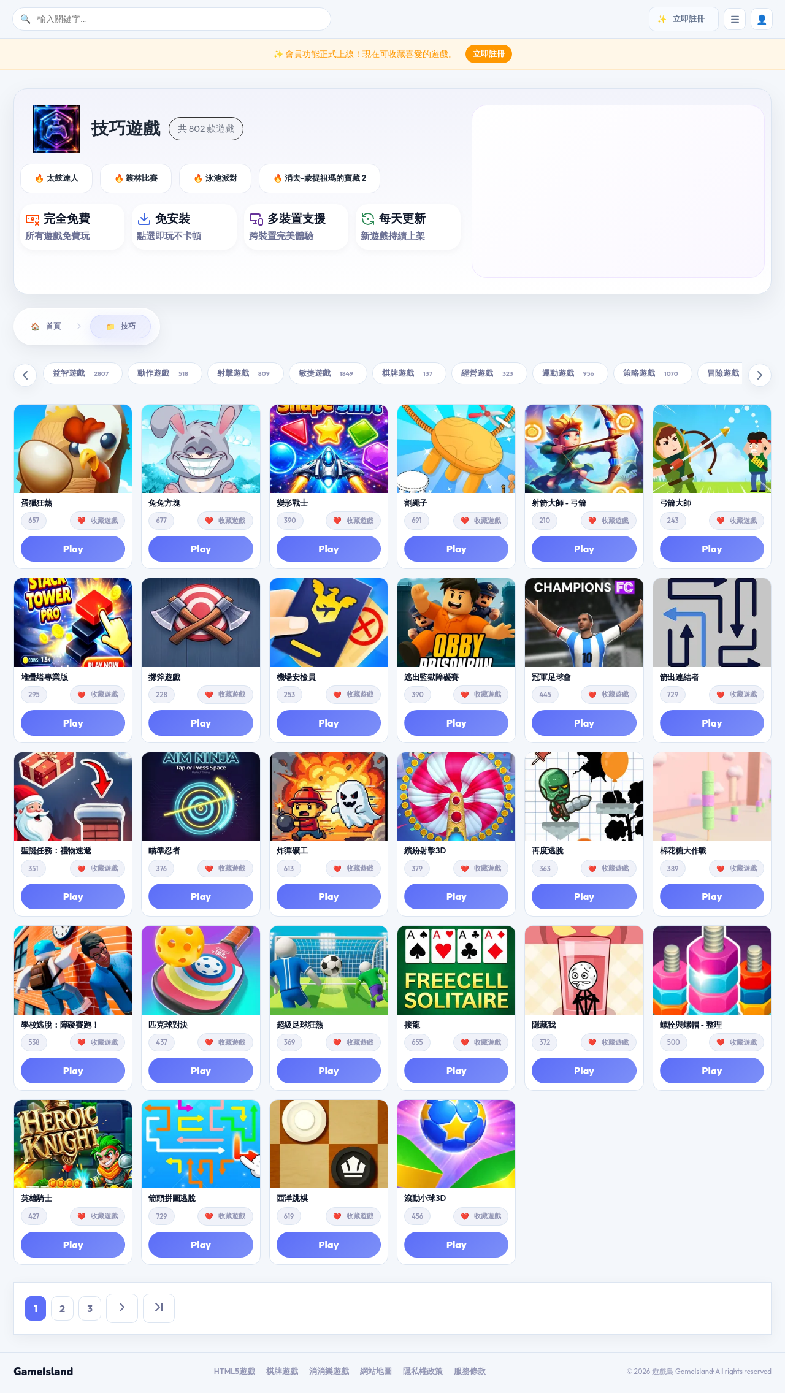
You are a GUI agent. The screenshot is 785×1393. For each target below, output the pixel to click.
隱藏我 (543, 1026)
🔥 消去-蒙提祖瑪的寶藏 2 (320, 178)
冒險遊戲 (735, 375)
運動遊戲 (570, 375)
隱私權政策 (423, 1373)
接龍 (411, 1026)
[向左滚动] (25, 377)
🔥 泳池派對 (215, 178)
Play (73, 551)
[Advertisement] (618, 191)
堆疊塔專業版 (44, 679)
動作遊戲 (165, 375)
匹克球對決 (168, 1026)
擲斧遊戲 (164, 679)
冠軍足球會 (551, 679)
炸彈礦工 (292, 852)
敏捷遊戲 (328, 375)
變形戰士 (292, 505)
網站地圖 (376, 1373)
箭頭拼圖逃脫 (171, 1201)
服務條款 (470, 1373)
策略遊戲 (653, 375)
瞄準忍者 (164, 852)
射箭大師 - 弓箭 (559, 505)
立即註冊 (489, 53)
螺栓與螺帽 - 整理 (691, 1026)
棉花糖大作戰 (683, 852)
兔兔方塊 (164, 505)
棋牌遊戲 (409, 375)
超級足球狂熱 (300, 1026)
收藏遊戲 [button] (104, 522)
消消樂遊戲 (329, 1373)
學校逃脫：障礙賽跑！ (60, 1026)
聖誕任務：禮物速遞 (56, 852)
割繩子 (415, 505)
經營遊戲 (489, 375)
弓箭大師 (675, 505)
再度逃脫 (547, 852)
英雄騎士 (36, 1201)
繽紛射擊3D (425, 852)
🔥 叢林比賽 (136, 178)
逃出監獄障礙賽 (431, 679)
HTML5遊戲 (234, 1373)
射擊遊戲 (245, 375)
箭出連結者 (679, 679)
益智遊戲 (83, 375)
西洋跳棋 (292, 1201)
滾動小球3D (425, 1201)
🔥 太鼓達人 (56, 178)
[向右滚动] (760, 377)
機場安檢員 (296, 679)
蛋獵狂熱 (36, 505)
